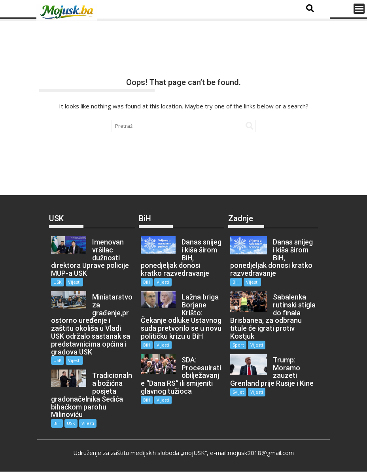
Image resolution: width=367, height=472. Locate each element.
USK (57, 282)
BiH (57, 423)
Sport (238, 345)
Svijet (238, 392)
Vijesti (74, 282)
